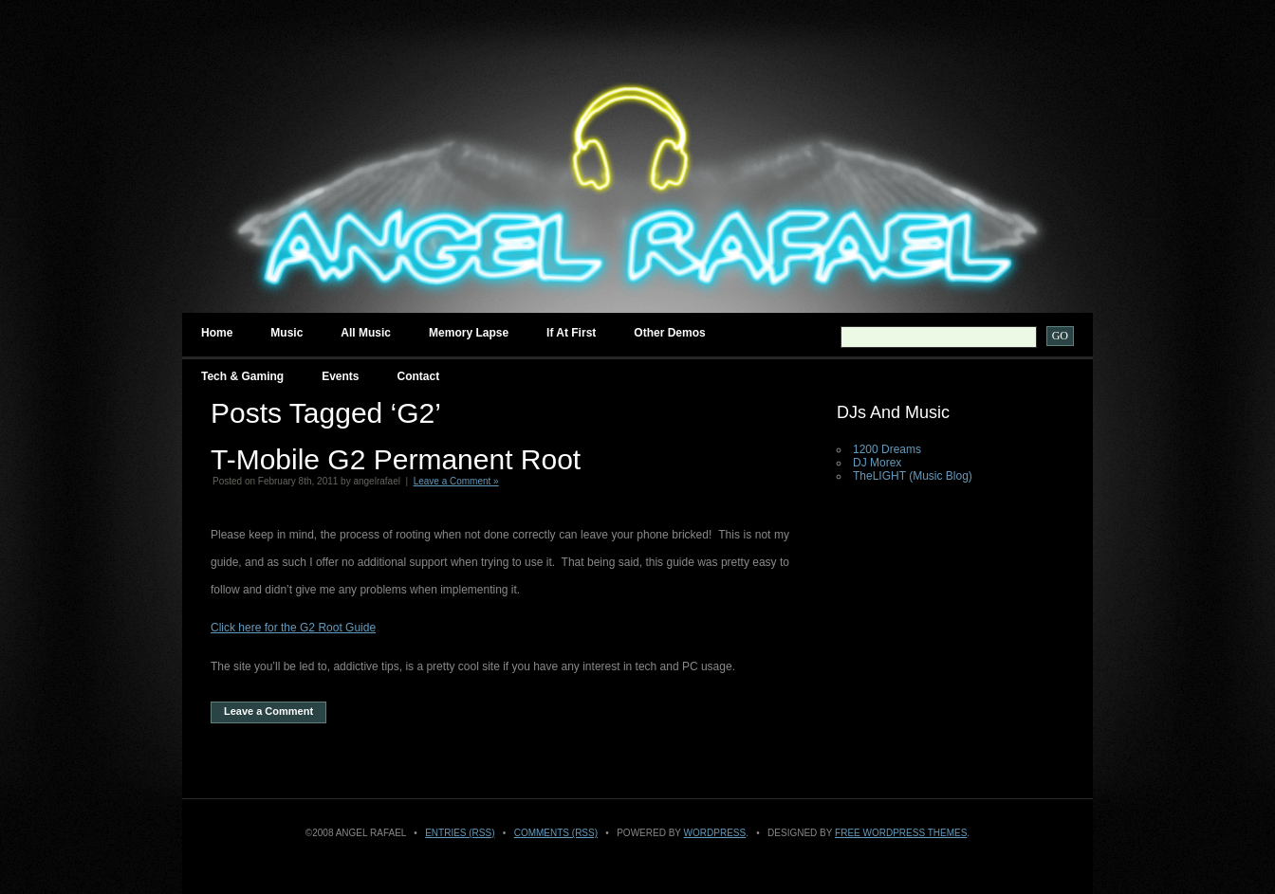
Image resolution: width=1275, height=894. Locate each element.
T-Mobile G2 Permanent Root (396, 459)
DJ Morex (877, 462)
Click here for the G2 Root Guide (293, 627)
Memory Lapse (468, 332)
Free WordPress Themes (901, 833)
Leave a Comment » (456, 481)
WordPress (715, 833)
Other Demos (669, 332)
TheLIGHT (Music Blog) (912, 476)
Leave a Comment (268, 711)
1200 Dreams (887, 449)
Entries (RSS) (459, 833)
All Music (366, 332)
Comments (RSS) (556, 833)
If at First (571, 332)
